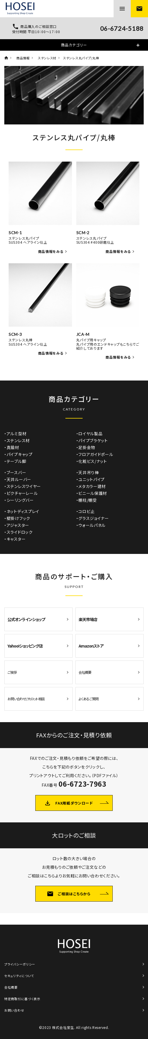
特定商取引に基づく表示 (22, 998)
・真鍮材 (11, 447)
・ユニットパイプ (90, 479)
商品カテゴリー (74, 45)
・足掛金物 (86, 447)
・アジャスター (16, 525)
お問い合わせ (14, 1010)
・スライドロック (18, 532)
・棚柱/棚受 (86, 500)
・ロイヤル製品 (89, 433)
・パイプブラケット (92, 440)
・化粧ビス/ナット (91, 461)
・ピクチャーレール (21, 493)
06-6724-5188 (122, 28)
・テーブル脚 (15, 461)
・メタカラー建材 (91, 486)
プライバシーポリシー (19, 964)
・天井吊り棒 (87, 472)
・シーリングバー (19, 500)
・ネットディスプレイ (21, 511)
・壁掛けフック (17, 518)
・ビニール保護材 (91, 493)
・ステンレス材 (17, 440)
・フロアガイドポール (94, 454)
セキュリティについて (19, 975)
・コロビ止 (85, 511)
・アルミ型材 (15, 433)
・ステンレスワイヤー (22, 486)
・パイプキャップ (18, 454)
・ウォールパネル (91, 525)
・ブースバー (15, 472)
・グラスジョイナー (92, 518)
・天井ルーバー (17, 479)
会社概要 (11, 987)
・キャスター (15, 539)
